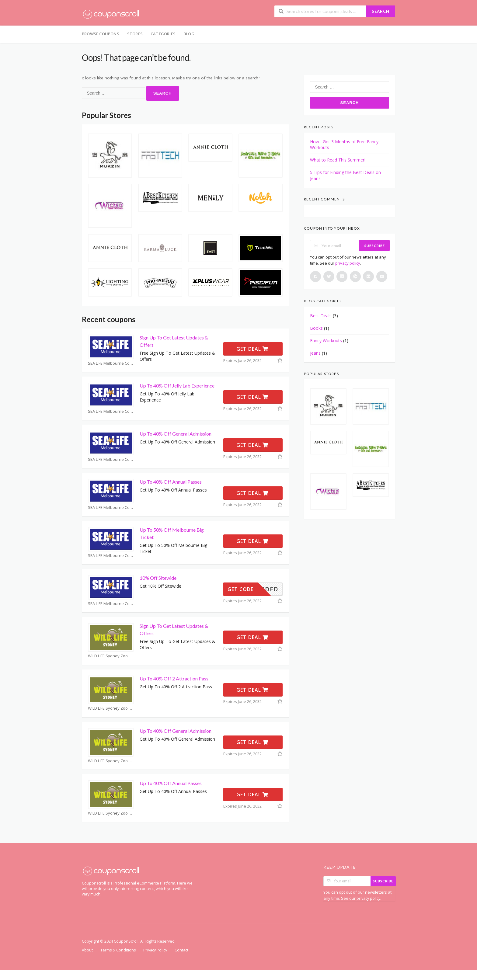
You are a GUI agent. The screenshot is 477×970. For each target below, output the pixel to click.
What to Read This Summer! (337, 160)
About (87, 950)
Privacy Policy (155, 950)
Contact (181, 950)
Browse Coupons (100, 34)
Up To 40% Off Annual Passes (171, 482)
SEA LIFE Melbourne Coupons (111, 363)
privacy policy (347, 263)
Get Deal (252, 349)
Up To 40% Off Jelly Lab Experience (177, 385)
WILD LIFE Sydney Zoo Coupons (111, 656)
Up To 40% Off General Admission (175, 433)
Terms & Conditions (118, 950)
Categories (163, 34)
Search (380, 11)
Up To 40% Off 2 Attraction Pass (174, 678)
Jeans (315, 353)
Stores (135, 34)
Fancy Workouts (326, 340)
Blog (188, 34)
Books (316, 328)
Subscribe (374, 246)
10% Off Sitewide (158, 578)
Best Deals (321, 315)
